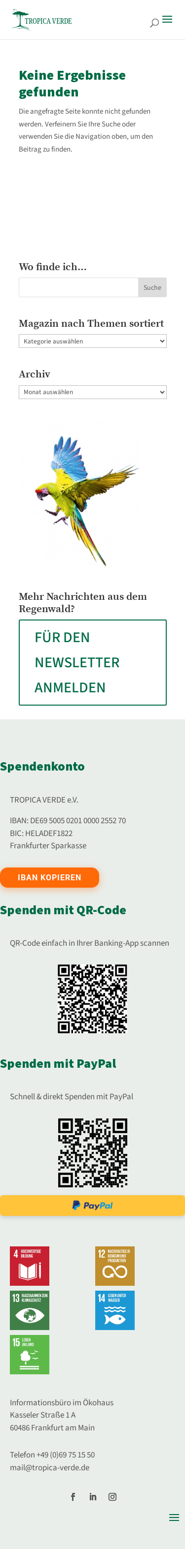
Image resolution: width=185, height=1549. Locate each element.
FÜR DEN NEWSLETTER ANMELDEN (77, 662)
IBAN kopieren (49, 877)
